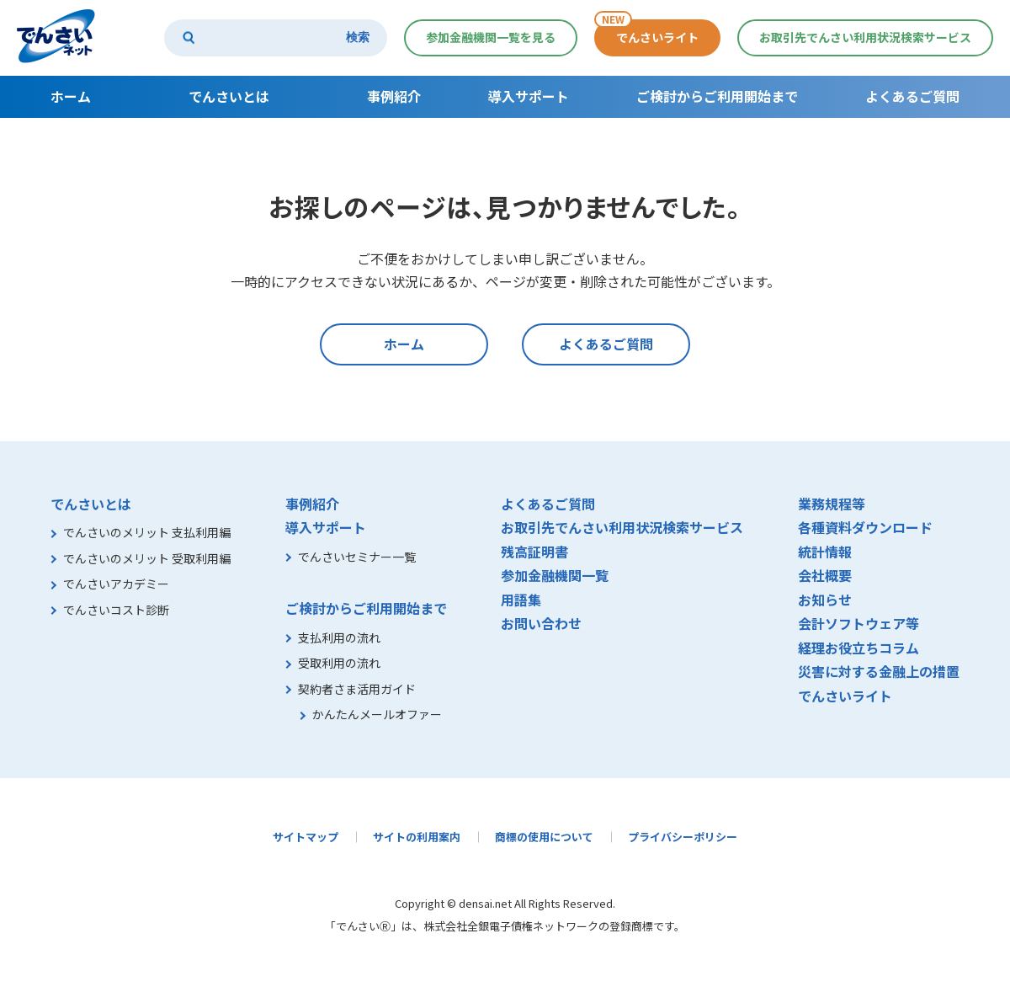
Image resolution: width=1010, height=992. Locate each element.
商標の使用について (544, 837)
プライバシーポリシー (682, 837)
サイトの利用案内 (416, 837)
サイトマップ (305, 837)
